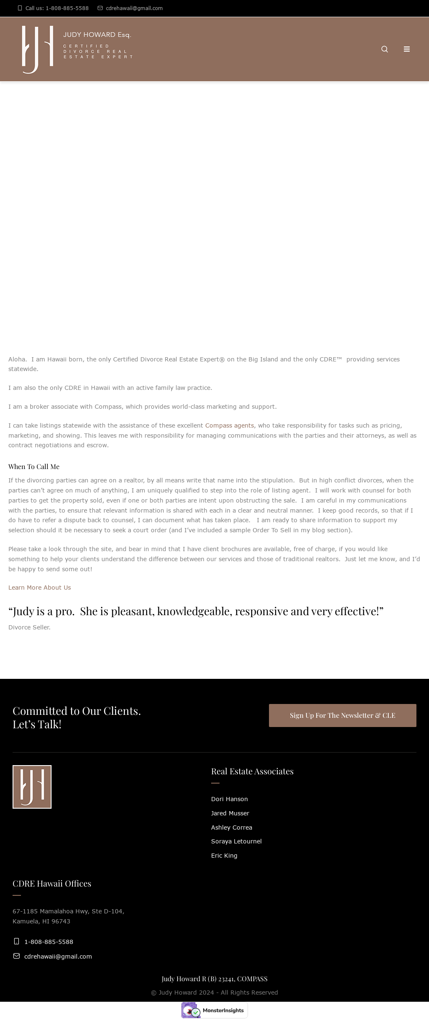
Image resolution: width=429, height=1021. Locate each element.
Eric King (224, 855)
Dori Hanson (229, 798)
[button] (404, 983)
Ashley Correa (231, 827)
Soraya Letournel (236, 841)
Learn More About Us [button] (39, 587)
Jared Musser (230, 813)
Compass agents (229, 425)
